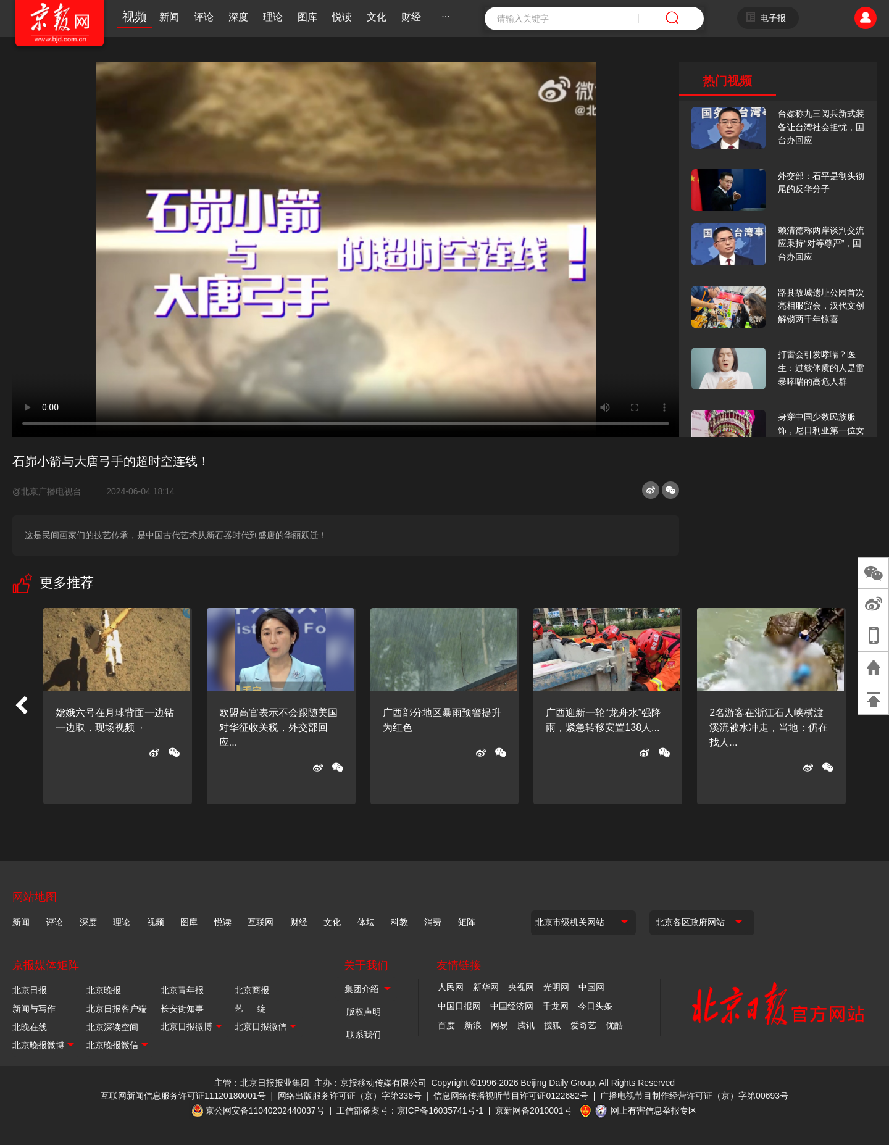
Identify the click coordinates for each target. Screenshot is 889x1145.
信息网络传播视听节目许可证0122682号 (510, 1096)
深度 (238, 17)
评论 (204, 17)
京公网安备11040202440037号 (265, 1110)
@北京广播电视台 (51, 491)
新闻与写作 (34, 1009)
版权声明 (363, 1012)
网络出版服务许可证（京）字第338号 (350, 1096)
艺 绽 (250, 1009)
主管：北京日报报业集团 (261, 1083)
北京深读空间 (112, 1027)
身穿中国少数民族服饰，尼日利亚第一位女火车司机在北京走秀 (821, 430)
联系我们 (363, 1034)
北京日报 (29, 990)
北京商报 (252, 990)
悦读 (342, 17)
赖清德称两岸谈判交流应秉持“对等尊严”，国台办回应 (821, 243)
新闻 (169, 17)
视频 (134, 16)
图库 (307, 17)
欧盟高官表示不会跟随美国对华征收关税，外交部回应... (278, 727)
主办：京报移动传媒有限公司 (370, 1083)
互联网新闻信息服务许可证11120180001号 (183, 1096)
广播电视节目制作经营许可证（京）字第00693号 (694, 1096)
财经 (411, 17)
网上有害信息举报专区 (654, 1110)
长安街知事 (182, 1009)
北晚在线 (29, 1027)
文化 (376, 17)
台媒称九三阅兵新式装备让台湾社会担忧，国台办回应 (821, 127)
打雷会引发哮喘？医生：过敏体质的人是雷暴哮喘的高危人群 (821, 367)
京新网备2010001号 (533, 1110)
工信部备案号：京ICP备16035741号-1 (409, 1110)
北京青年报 (182, 990)
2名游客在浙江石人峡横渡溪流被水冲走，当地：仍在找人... (768, 727)
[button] (21, 706)
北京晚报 (103, 990)
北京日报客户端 (116, 1009)
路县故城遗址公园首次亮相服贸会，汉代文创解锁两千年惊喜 (821, 306)
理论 (273, 17)
